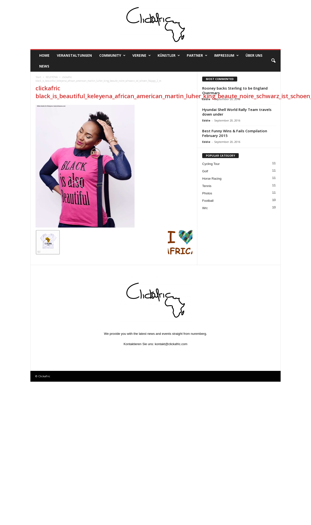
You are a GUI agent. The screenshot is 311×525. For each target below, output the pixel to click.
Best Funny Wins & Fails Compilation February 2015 (234, 133)
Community (112, 55)
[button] (273, 60)
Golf (205, 171)
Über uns (254, 55)
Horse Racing (212, 178)
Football (207, 200)
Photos (207, 193)
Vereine (141, 55)
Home (44, 55)
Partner (197, 55)
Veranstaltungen (74, 55)
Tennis (206, 186)
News (44, 66)
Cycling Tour (211, 164)
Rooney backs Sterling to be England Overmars (235, 90)
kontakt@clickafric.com (171, 344)
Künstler (169, 55)
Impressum (226, 55)
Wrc (205, 208)
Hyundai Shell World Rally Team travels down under (237, 112)
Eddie (206, 99)
